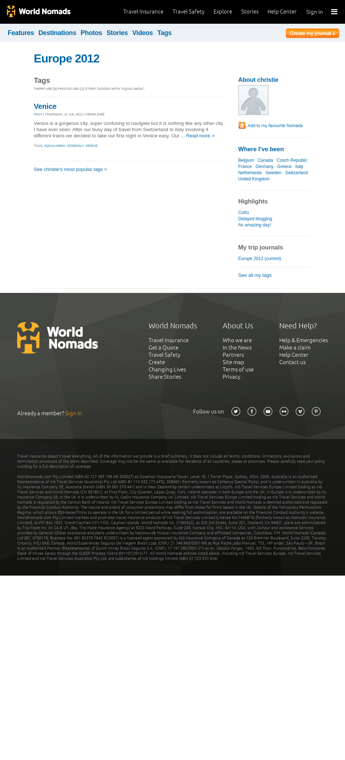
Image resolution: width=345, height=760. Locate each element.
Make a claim (295, 347)
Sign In (314, 12)
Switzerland (296, 172)
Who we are (237, 340)
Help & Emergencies (303, 340)
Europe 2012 (67, 58)
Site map (233, 362)
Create (157, 362)
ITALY (38, 114)
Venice (45, 106)
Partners (233, 355)
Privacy (231, 377)
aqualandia (54, 146)
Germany (264, 166)
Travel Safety (188, 11)
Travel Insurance (143, 11)
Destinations (57, 33)
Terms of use (238, 369)
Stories (249, 11)
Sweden (273, 172)
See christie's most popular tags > (70, 169)
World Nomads (38, 12)
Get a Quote (164, 347)
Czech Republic (292, 160)
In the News (237, 347)
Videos (142, 33)
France (245, 166)
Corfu (243, 212)
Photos (91, 33)
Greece (284, 166)
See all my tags (255, 275)
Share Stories (165, 377)
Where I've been (261, 149)
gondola (75, 146)
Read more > (200, 135)
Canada (265, 160)
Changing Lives (167, 369)
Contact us (292, 362)
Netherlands (250, 172)
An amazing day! (254, 225)
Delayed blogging (255, 218)
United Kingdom (254, 179)
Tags (164, 33)
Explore (223, 11)
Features (21, 33)
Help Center (282, 11)
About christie (258, 79)
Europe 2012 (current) (259, 258)
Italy (299, 166)
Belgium (246, 160)
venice (91, 146)
